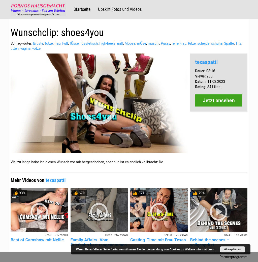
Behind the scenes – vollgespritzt (209, 242)
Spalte (229, 43)
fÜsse (74, 43)
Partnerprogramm (233, 257)
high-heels (108, 43)
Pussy (165, 43)
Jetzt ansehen (219, 100)
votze (36, 48)
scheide (203, 43)
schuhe (216, 43)
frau (57, 43)
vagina (25, 48)
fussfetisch (89, 43)
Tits (238, 43)
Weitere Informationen (199, 249)
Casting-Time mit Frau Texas (158, 239)
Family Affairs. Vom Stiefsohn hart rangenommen (99, 242)
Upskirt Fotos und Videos (120, 9)
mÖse (141, 43)
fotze (49, 43)
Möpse (130, 43)
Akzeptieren (232, 249)
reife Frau (179, 43)
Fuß (65, 43)
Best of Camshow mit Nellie (37, 239)
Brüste (38, 43)
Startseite (82, 9)
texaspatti (206, 62)
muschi (153, 43)
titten (15, 48)
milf (120, 43)
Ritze (192, 43)
